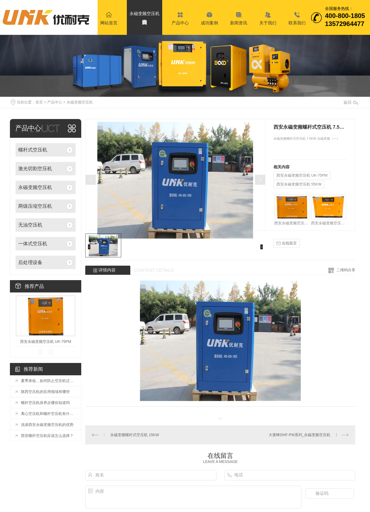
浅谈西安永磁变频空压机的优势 (47, 424)
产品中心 (54, 102)
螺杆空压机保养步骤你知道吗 (45, 402)
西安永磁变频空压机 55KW (298, 184)
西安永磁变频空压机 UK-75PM (45, 341)
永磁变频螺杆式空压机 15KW (134, 435)
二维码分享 (345, 270)
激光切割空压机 (35, 168)
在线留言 (286, 243)
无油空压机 (30, 225)
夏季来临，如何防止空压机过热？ (48, 381)
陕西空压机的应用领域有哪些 (45, 391)
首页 (39, 102)
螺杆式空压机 (32, 150)
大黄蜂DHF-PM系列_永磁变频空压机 (299, 435)
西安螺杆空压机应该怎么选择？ (47, 435)
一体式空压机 (32, 243)
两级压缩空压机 (35, 206)
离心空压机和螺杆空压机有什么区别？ (48, 413)
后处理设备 (30, 262)
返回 (350, 102)
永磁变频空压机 (79, 102)
